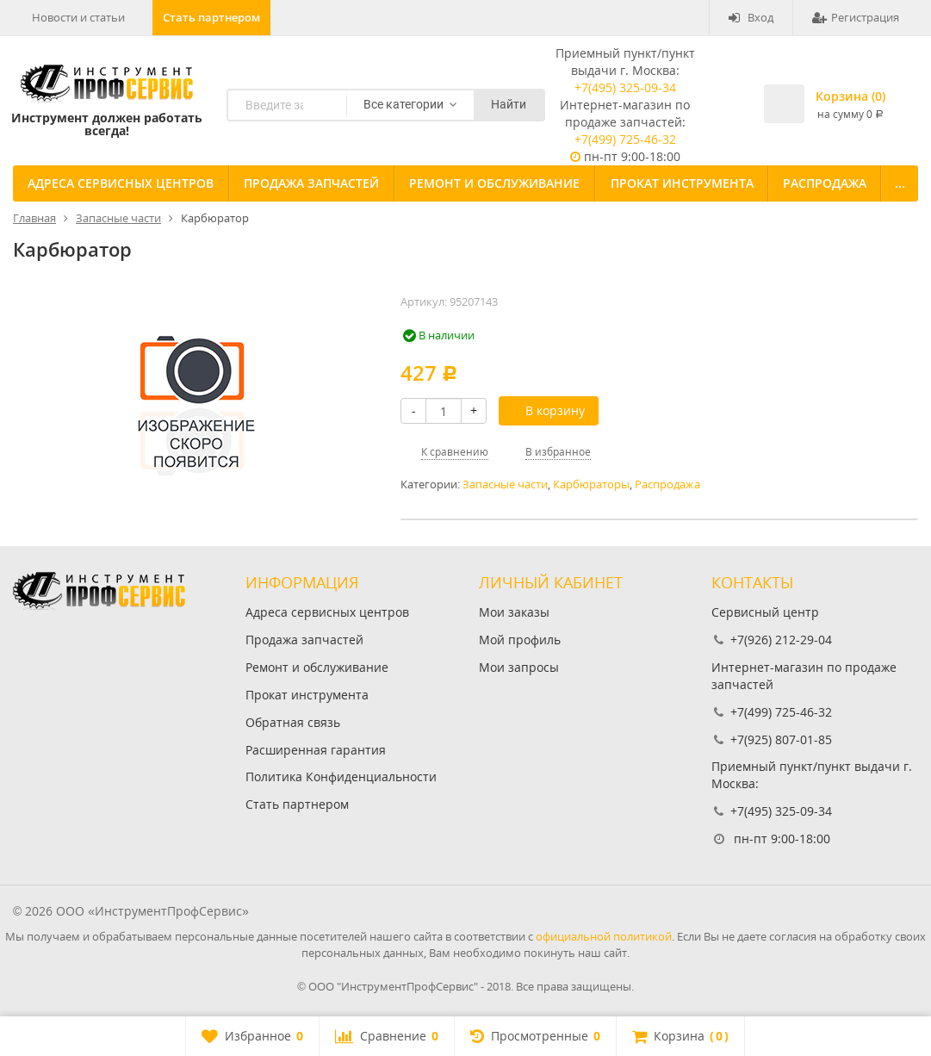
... (900, 183)
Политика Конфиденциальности (341, 776)
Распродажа (824, 183)
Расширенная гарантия (315, 750)
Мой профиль (520, 639)
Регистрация (855, 17)
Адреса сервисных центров (121, 183)
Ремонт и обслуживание (494, 183)
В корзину (545, 410)
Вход (751, 17)
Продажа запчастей (311, 183)
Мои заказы (514, 612)
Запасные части (505, 484)
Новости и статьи (78, 17)
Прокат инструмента (682, 183)
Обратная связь (292, 722)
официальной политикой (604, 936)
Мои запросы (519, 667)
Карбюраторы (591, 484)
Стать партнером (211, 17)
